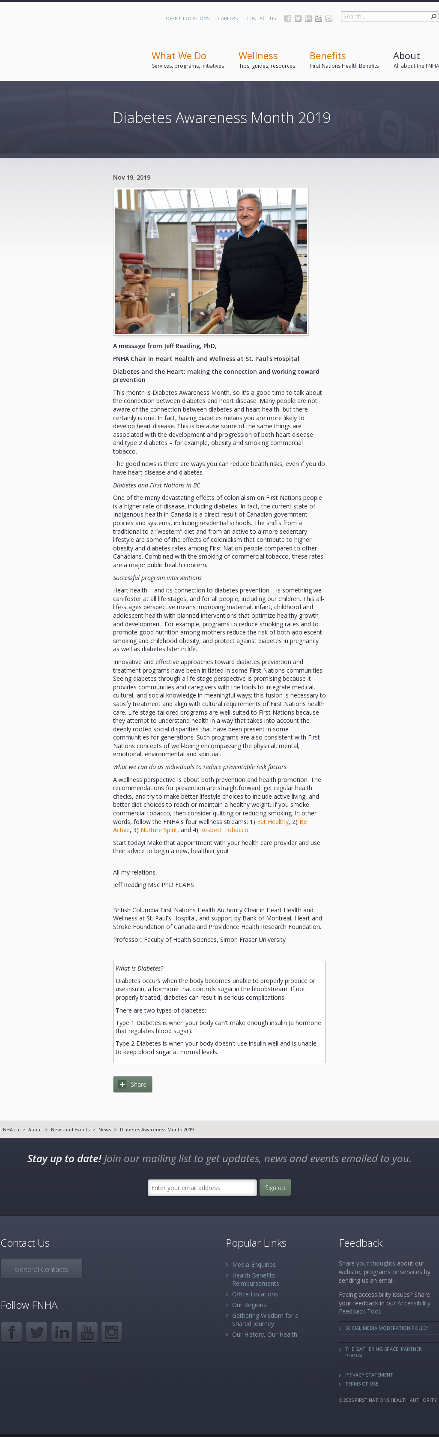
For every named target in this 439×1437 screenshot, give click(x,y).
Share (138, 1084)
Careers (228, 18)
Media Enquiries (254, 1264)
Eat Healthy (273, 822)
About (35, 1129)
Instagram (329, 18)
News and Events (70, 1129)
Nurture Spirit (158, 830)
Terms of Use (361, 1383)
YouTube (318, 18)
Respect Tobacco (224, 830)
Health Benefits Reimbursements (255, 1279)
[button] (434, 16)
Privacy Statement (369, 1374)
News (105, 1129)
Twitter (298, 18)
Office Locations (187, 18)
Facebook (287, 18)
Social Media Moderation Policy (386, 1328)
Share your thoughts (367, 1263)
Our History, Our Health (264, 1334)
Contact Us (261, 18)
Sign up (275, 1188)
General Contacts (41, 1269)
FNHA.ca (9, 1129)
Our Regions (249, 1305)
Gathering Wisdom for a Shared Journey (265, 1319)
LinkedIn (308, 18)
